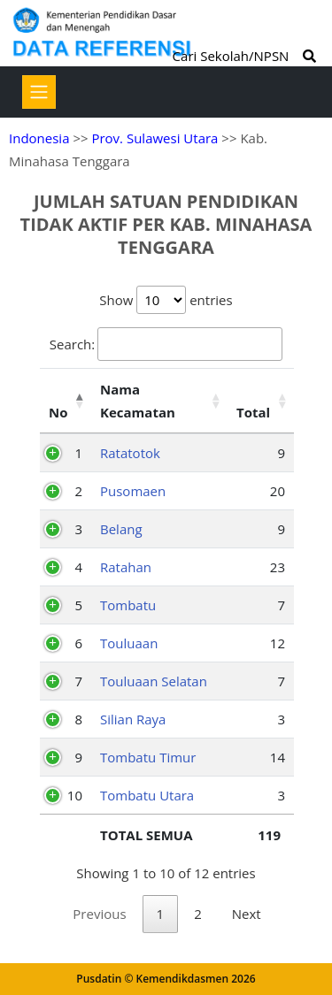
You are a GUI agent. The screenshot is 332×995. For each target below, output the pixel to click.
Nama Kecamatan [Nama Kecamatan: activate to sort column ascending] (137, 400)
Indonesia (39, 138)
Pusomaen (133, 491)
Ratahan (125, 567)
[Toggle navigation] (39, 92)
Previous (99, 913)
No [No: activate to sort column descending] (58, 412)
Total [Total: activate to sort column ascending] (253, 412)
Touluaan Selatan (153, 681)
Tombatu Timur (148, 757)
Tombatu (128, 605)
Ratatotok (130, 453)
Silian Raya (133, 719)
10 (74, 795)
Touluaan (129, 643)
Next (246, 913)
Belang (121, 529)
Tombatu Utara (147, 795)
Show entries (165, 300)
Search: (166, 344)
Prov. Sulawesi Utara (154, 138)
